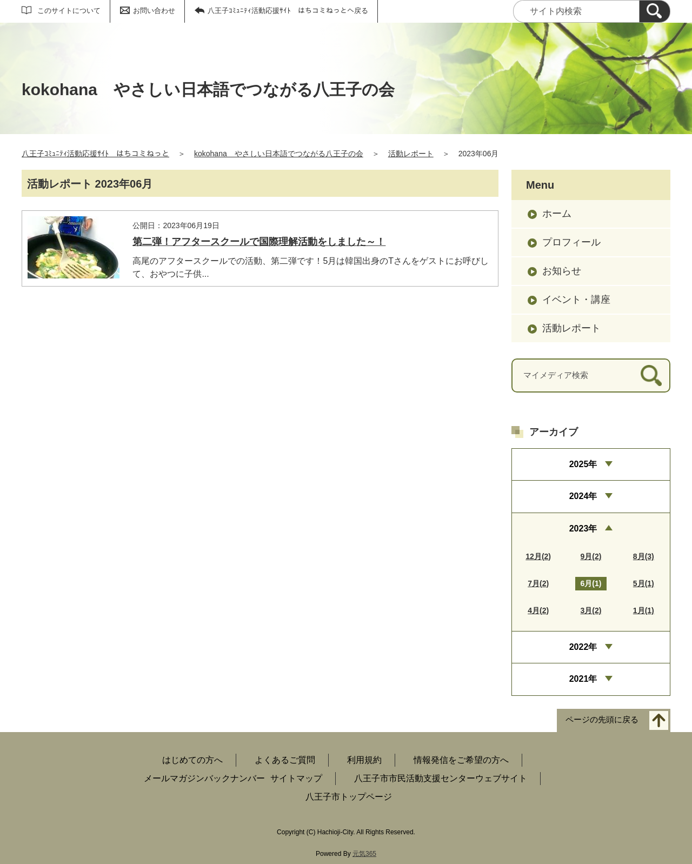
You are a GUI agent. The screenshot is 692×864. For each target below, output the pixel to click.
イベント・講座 (576, 299)
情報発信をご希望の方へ (461, 760)
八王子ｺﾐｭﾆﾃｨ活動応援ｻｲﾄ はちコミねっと (95, 153)
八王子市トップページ (348, 796)
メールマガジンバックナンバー (204, 778)
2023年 (583, 528)
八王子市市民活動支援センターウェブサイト (440, 778)
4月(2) (538, 610)
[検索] (654, 11)
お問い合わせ (154, 10)
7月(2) (538, 583)
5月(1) (643, 583)
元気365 (364, 854)
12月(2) (538, 556)
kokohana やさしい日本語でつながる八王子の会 (278, 153)
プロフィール (571, 242)
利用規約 (364, 760)
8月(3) (643, 556)
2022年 (583, 647)
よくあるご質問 (285, 760)
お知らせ (561, 270)
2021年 (583, 678)
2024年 (583, 496)
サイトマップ (296, 778)
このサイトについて (69, 10)
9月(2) (591, 556)
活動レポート (411, 153)
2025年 (583, 464)
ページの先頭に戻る (601, 719)
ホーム (556, 213)
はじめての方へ (192, 760)
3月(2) (591, 610)
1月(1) (643, 610)
